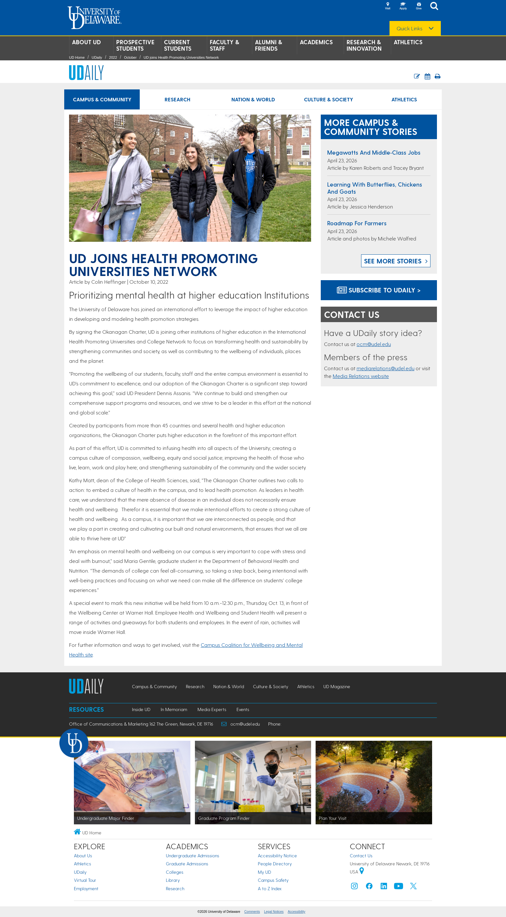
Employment (86, 888)
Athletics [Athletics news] (404, 99)
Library (173, 880)
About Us (83, 855)
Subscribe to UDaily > (379, 290)
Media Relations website (361, 376)
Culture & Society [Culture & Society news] (328, 99)
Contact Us (361, 855)
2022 (113, 57)
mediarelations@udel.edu (385, 368)
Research (175, 888)
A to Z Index (270, 888)
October (130, 57)
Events (243, 709)
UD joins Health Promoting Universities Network (181, 57)
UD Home (77, 57)
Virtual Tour (85, 880)
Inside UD (141, 709)
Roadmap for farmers (357, 222)
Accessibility (296, 911)
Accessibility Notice (277, 855)
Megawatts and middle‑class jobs (373, 152)
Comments (252, 911)
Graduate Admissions (187, 863)
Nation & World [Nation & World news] (253, 99)
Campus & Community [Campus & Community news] (102, 99)
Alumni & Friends (268, 45)
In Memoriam (174, 709)
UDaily (97, 57)
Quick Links (409, 28)
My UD (264, 872)
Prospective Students (135, 45)
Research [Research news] (177, 99)
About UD (86, 42)
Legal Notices (274, 911)
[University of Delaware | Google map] (361, 871)
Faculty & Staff (224, 45)
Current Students (177, 45)
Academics (316, 42)
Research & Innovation (364, 45)
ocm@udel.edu (374, 344)
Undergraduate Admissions (192, 855)
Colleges (174, 872)
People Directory (275, 863)
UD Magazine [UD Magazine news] (336, 686)
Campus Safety (273, 880)
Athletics (408, 42)
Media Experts (211, 709)
